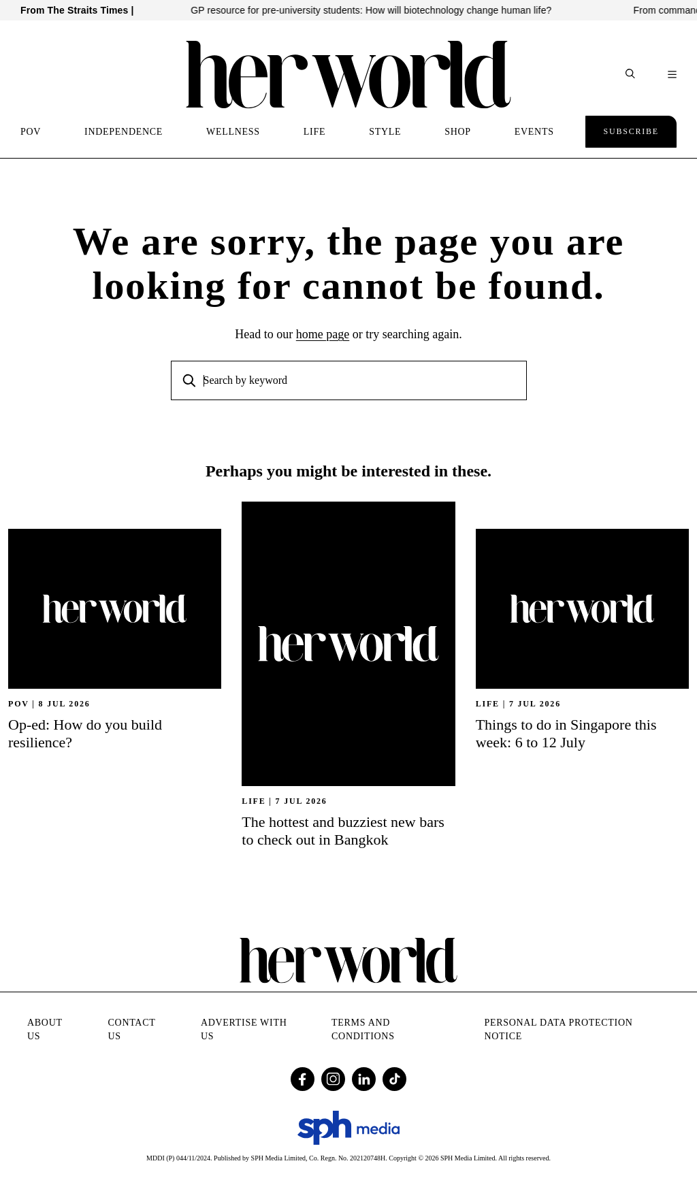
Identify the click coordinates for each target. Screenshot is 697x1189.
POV (30, 132)
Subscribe (631, 131)
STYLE (385, 132)
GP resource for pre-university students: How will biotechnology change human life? (380, 10)
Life (253, 801)
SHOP (457, 132)
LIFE (314, 132)
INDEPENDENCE (123, 132)
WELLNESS (233, 132)
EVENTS (534, 132)
